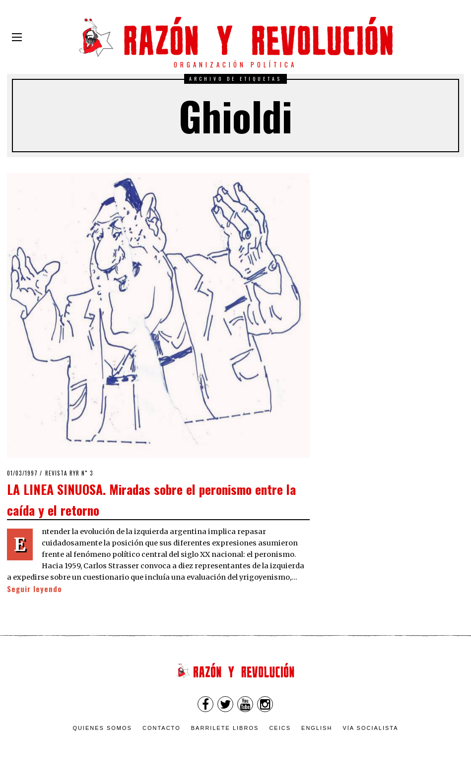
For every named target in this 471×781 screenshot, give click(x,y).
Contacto (161, 728)
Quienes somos (102, 728)
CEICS (280, 728)
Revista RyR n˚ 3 (69, 473)
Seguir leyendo (34, 589)
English (316, 728)
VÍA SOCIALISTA (370, 728)
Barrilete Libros (225, 728)
